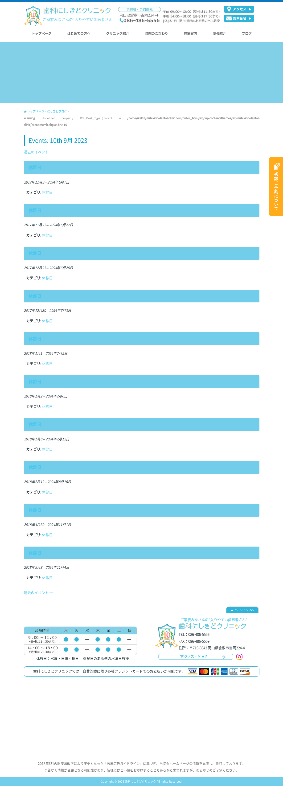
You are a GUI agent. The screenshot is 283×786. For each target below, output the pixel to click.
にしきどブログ (57, 111)
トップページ (34, 111)
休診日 (47, 192)
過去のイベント (38, 152)
